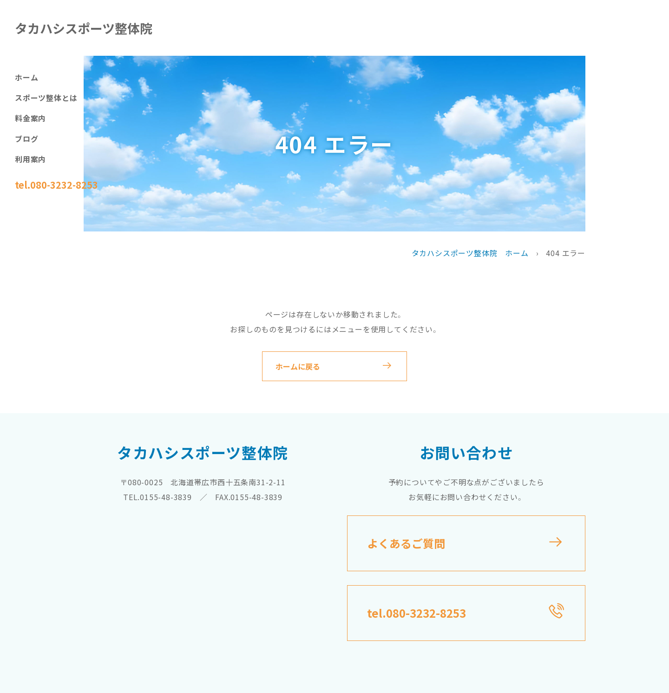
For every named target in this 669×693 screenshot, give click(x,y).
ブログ (26, 138)
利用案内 (30, 159)
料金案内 (30, 118)
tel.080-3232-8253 (56, 185)
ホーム (26, 77)
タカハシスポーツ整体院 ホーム (470, 252)
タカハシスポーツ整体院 (83, 28)
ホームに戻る (297, 366)
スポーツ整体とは (46, 97)
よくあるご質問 (406, 543)
